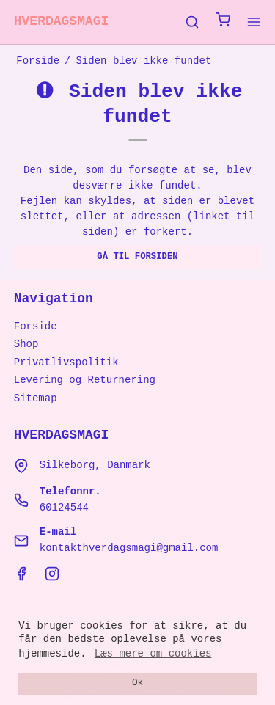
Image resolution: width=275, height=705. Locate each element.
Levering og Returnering (84, 380)
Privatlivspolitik (66, 362)
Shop (26, 344)
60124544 (64, 508)
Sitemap (35, 398)
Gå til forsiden (137, 257)
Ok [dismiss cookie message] (137, 683)
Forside (35, 326)
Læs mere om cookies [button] (153, 654)
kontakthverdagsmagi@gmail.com (129, 548)
